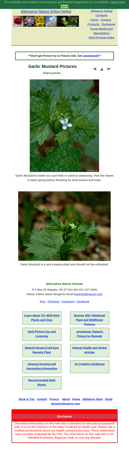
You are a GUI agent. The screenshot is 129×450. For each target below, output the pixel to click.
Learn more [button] (117, 2)
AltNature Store (92, 399)
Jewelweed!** (92, 56)
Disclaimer (108, 24)
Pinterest (54, 301)
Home (94, 20)
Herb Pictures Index (101, 37)
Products (94, 24)
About (66, 399)
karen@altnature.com (88, 294)
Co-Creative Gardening (90, 364)
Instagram (68, 301)
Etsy (43, 301)
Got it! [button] (64, 6)
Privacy (54, 399)
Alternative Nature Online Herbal (46, 11)
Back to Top (27, 399)
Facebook (82, 301)
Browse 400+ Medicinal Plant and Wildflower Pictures (89, 320)
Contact (106, 20)
